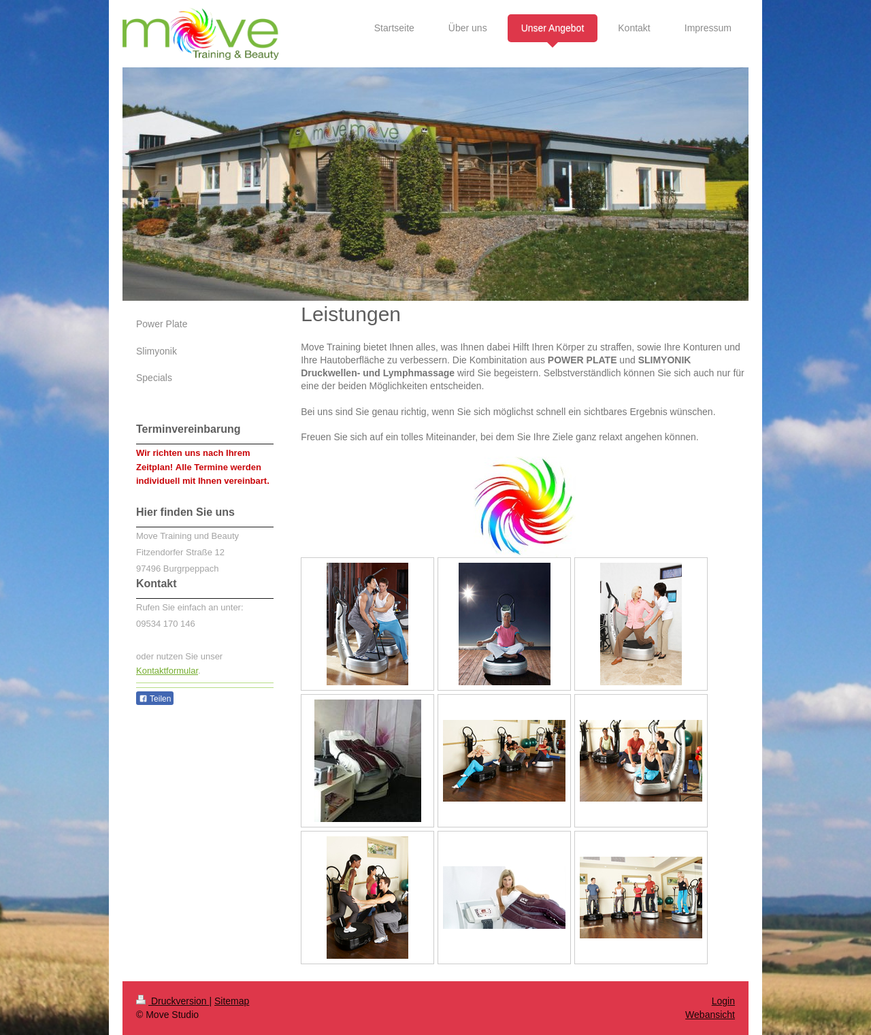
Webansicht (710, 1014)
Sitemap (231, 1001)
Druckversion (172, 1001)
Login (723, 1001)
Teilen (155, 699)
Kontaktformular (167, 671)
